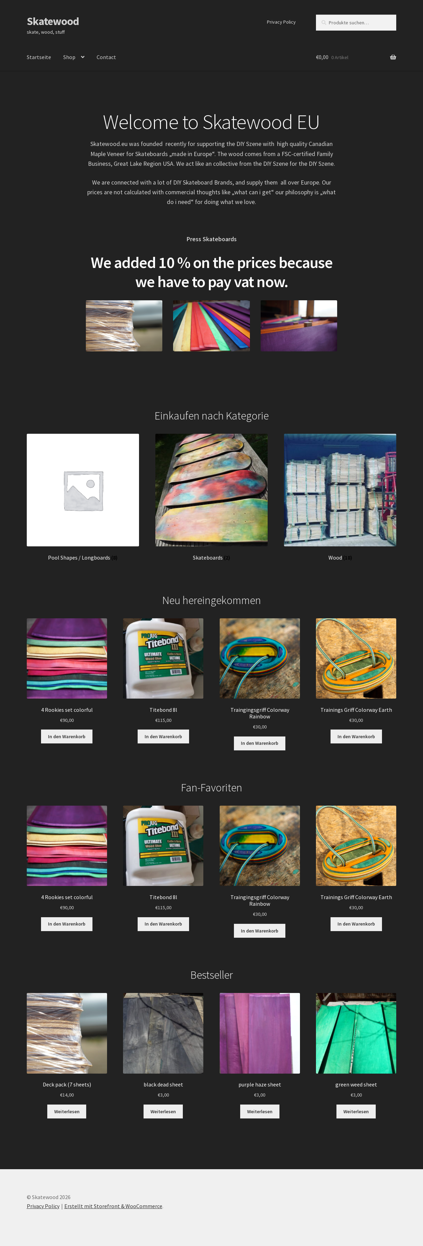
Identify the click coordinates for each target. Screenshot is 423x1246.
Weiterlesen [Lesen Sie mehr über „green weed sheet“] (356, 1111)
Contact (106, 57)
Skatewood (53, 21)
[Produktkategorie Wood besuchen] (340, 497)
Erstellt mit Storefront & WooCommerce (113, 1206)
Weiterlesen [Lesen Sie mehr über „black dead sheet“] (163, 1111)
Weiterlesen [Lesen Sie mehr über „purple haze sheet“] (259, 1111)
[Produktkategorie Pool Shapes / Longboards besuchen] (83, 497)
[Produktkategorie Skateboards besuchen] (211, 497)
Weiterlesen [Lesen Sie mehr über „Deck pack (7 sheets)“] (67, 1111)
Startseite (39, 57)
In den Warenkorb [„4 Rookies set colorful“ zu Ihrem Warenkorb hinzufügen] (67, 736)
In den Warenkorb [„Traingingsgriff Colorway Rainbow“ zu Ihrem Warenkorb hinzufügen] (259, 743)
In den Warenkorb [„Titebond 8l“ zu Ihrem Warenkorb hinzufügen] (163, 736)
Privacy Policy (281, 22)
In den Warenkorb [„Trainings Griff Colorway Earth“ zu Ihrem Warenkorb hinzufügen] (356, 736)
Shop (69, 57)
